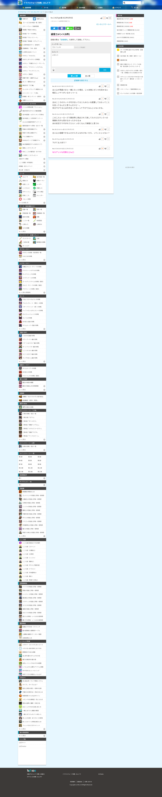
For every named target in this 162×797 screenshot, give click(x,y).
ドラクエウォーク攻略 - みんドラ (37, 2)
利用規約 (72, 782)
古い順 (87, 76)
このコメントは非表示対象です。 (61, 21)
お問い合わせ (88, 782)
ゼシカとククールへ (103, 24)
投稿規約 (64, 39)
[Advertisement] (81, 175)
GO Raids (101, 774)
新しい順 (74, 76)
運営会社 (79, 782)
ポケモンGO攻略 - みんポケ (34, 777)
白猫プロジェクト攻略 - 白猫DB (35, 774)
